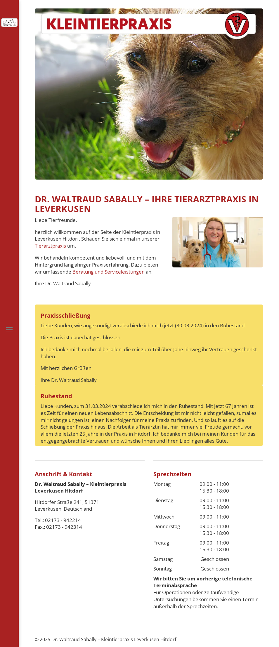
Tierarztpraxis (50, 245)
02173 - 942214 (63, 520)
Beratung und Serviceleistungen (108, 271)
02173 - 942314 (64, 526)
